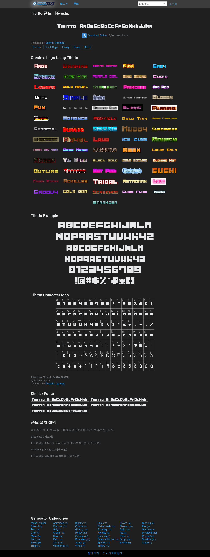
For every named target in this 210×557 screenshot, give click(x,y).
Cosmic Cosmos (54, 42)
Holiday (104, 532)
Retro (57, 539)
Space (80, 542)
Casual (36, 526)
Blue (102, 523)
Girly (57, 529)
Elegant (126, 526)
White (80, 545)
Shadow (149, 539)
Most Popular (38, 523)
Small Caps (51, 47)
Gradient (148, 529)
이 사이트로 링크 (112, 553)
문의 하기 (93, 553)
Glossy (81, 529)
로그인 (173, 4)
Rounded (82, 539)
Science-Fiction (108, 539)
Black (80, 523)
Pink (124, 536)
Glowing (104, 529)
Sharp (76, 47)
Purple (148, 536)
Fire (146, 526)
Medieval (149, 532)
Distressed (106, 526)
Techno (36, 47)
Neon (57, 536)
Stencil (125, 542)
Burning (148, 523)
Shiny (58, 542)
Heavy (65, 47)
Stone (147, 542)
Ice (123, 532)
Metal (36, 536)
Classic (81, 526)
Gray (35, 532)
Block (87, 47)
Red (35, 539)
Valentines (60, 545)
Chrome (60, 526)
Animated (60, 523)
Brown (125, 523)
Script (125, 539)
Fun (35, 529)
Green (58, 532)
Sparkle (103, 542)
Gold (125, 529)
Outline (104, 536)
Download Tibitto (94, 35)
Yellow (104, 545)
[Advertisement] (15, 59)
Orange (81, 536)
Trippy (36, 545)
